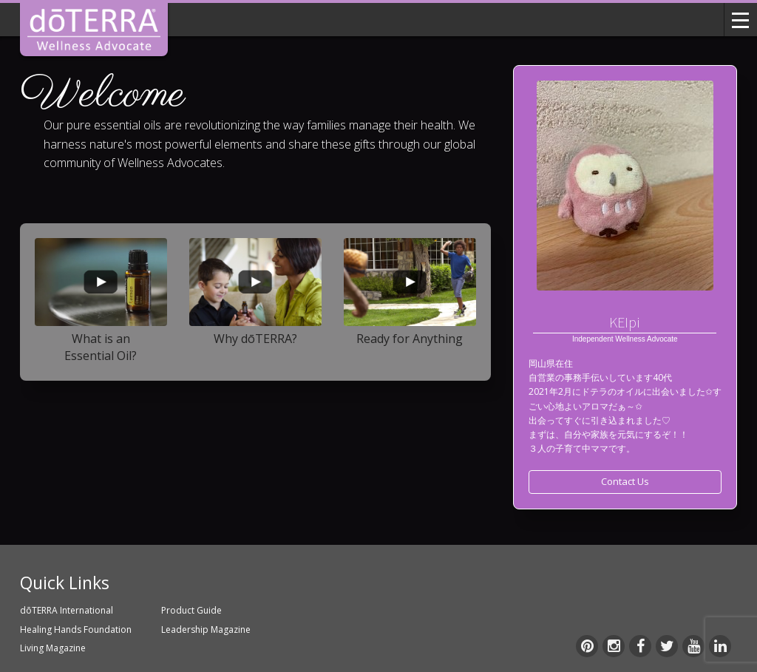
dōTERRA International (66, 610)
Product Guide (191, 610)
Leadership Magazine (206, 629)
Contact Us (625, 481)
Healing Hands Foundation (76, 629)
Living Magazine (53, 648)
